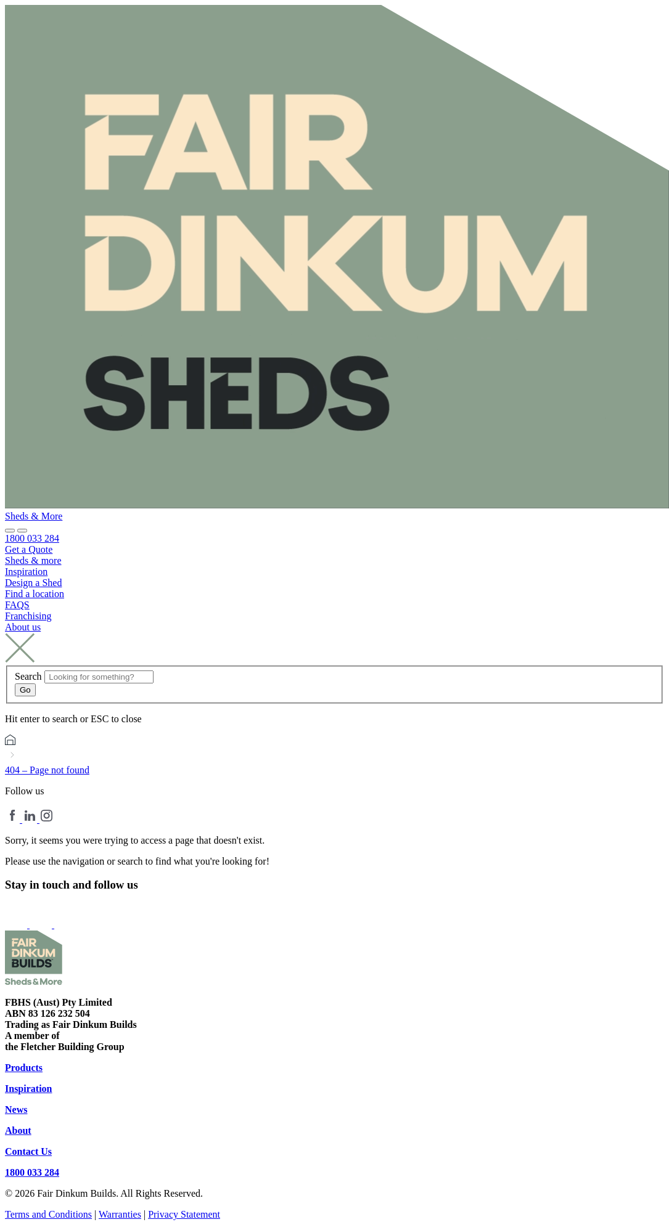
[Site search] (10, 530)
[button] (22, 530)
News (16, 1109)
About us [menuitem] (23, 627)
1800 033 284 (32, 1172)
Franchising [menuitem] (28, 616)
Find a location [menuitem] (34, 594)
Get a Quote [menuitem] (28, 549)
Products (24, 1067)
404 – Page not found (47, 770)
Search (28, 676)
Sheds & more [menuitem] (33, 560)
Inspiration (28, 1088)
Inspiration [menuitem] (26, 571)
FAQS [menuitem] (17, 605)
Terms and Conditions (48, 1214)
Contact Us (28, 1151)
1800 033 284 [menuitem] (32, 538)
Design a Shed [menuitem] (33, 582)
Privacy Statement (184, 1214)
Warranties (120, 1214)
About (18, 1130)
